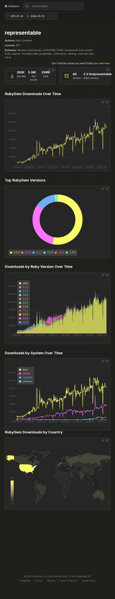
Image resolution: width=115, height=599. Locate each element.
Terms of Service (68, 580)
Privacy (38, 580)
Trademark (24, 580)
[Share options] (48, 70)
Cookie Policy (89, 580)
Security (51, 580)
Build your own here (98, 63)
